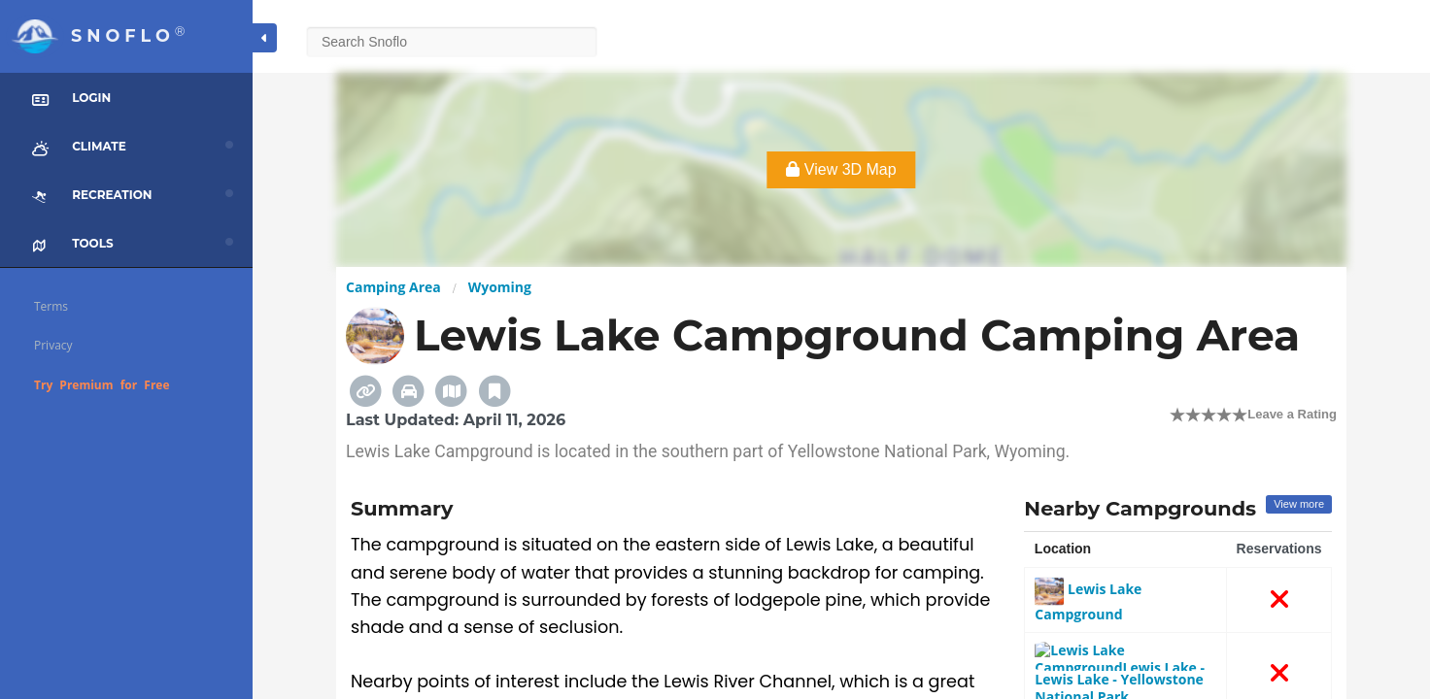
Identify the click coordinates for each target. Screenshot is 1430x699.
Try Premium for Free (102, 385)
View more (1299, 504)
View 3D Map (841, 169)
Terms (51, 306)
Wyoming (499, 287)
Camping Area (393, 287)
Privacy (53, 345)
